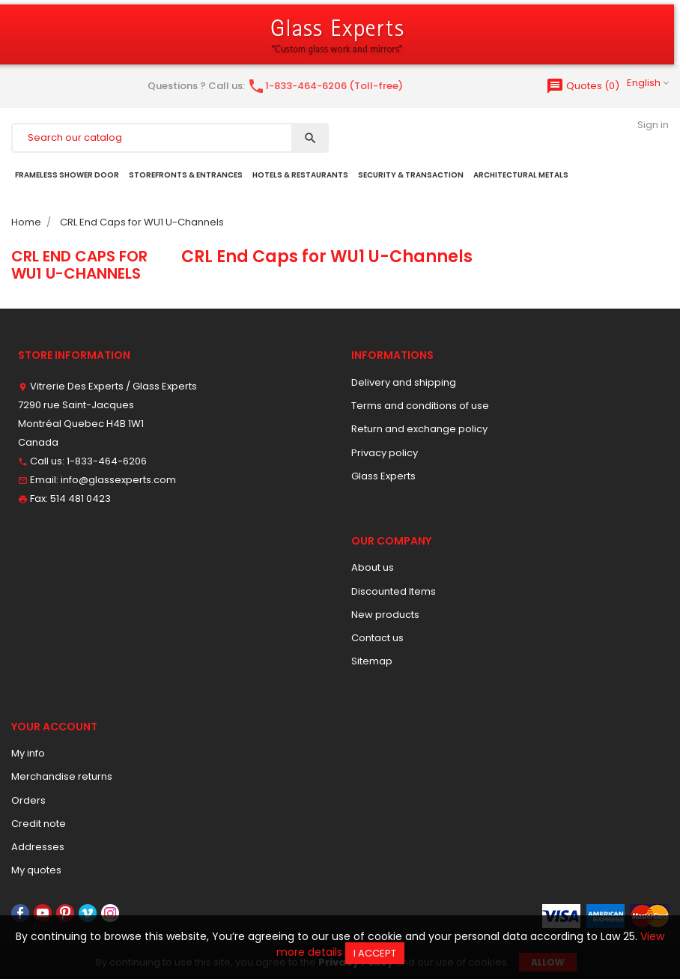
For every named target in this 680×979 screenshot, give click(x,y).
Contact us (377, 638)
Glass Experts (383, 476)
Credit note (38, 823)
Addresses (37, 847)
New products (385, 614)
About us (372, 567)
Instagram (110, 913)
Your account (54, 726)
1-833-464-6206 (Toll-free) (325, 86)
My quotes (36, 870)
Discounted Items (393, 591)
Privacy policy (384, 453)
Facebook (20, 913)
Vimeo (88, 913)
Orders (28, 800)
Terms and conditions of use (420, 405)
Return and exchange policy (419, 429)
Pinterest (65, 913)
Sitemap (371, 661)
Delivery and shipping (403, 382)
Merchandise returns (61, 776)
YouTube (43, 913)
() (582, 86)
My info (28, 753)
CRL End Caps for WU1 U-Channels (79, 264)
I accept (374, 953)
